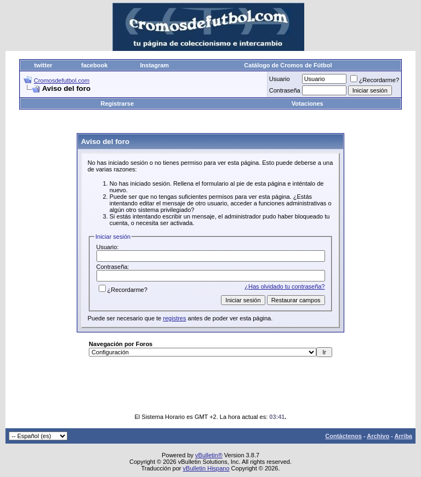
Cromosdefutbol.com (62, 80)
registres (174, 318)
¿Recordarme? (374, 80)
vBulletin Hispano (206, 468)
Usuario (279, 79)
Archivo (378, 436)
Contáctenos (343, 436)
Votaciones (307, 103)
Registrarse (117, 103)
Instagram (154, 65)
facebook (94, 65)
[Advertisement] (218, 122)
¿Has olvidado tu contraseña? (284, 286)
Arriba (403, 436)
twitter (43, 65)
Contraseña (284, 90)
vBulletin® (209, 455)
